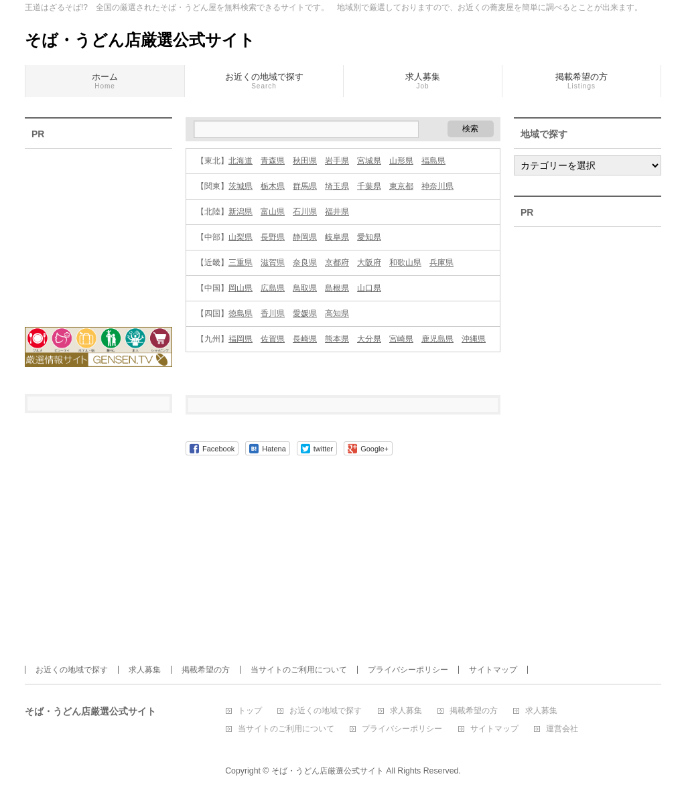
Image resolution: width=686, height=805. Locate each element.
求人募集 (145, 669)
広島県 (273, 288)
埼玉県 (337, 186)
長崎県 (305, 339)
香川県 (273, 313)
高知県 (337, 313)
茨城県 (240, 186)
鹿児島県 (437, 339)
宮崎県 (401, 339)
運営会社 (562, 729)
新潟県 (240, 211)
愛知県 (369, 237)
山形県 (401, 160)
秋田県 (305, 160)
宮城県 (369, 160)
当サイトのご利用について (299, 669)
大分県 (369, 339)
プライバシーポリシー (408, 669)
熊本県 (337, 339)
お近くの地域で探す (72, 669)
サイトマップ (493, 669)
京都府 (337, 262)
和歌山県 (405, 262)
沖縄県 (474, 339)
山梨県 (240, 237)
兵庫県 (441, 262)
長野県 (273, 237)
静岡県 (305, 237)
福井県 (337, 211)
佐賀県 (273, 339)
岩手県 (337, 160)
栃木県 (273, 186)
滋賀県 (273, 262)
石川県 (305, 211)
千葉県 (369, 186)
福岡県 (240, 339)
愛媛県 (305, 313)
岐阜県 (337, 237)
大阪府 (369, 262)
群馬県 (305, 186)
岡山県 (240, 288)
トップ (250, 711)
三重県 (240, 262)
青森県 (273, 160)
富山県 (273, 211)
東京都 (401, 186)
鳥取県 (305, 288)
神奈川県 (437, 186)
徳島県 (240, 313)
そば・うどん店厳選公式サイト (140, 40)
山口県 (369, 288)
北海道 (240, 160)
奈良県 (305, 262)
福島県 (433, 160)
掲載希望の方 (206, 669)
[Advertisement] (98, 229)
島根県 (337, 288)
